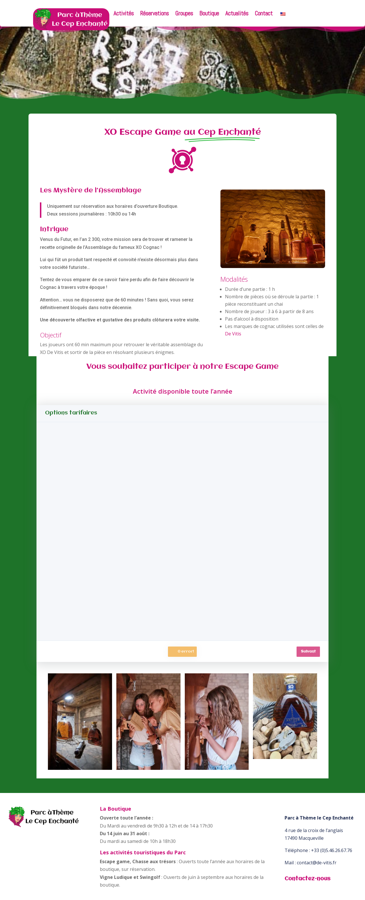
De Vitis (233, 334)
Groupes (184, 14)
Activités (123, 14)
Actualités (236, 14)
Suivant (308, 651)
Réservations (154, 14)
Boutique (209, 14)
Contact (264, 14)
